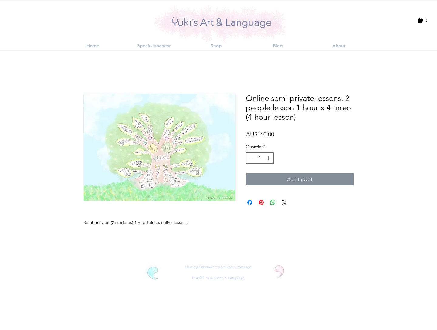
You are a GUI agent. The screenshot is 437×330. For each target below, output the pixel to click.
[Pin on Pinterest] (261, 202)
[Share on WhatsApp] (272, 202)
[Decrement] (250, 158)
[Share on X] (284, 202)
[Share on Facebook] (249, 202)
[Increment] (269, 158)
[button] (425, 20)
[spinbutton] (259, 158)
